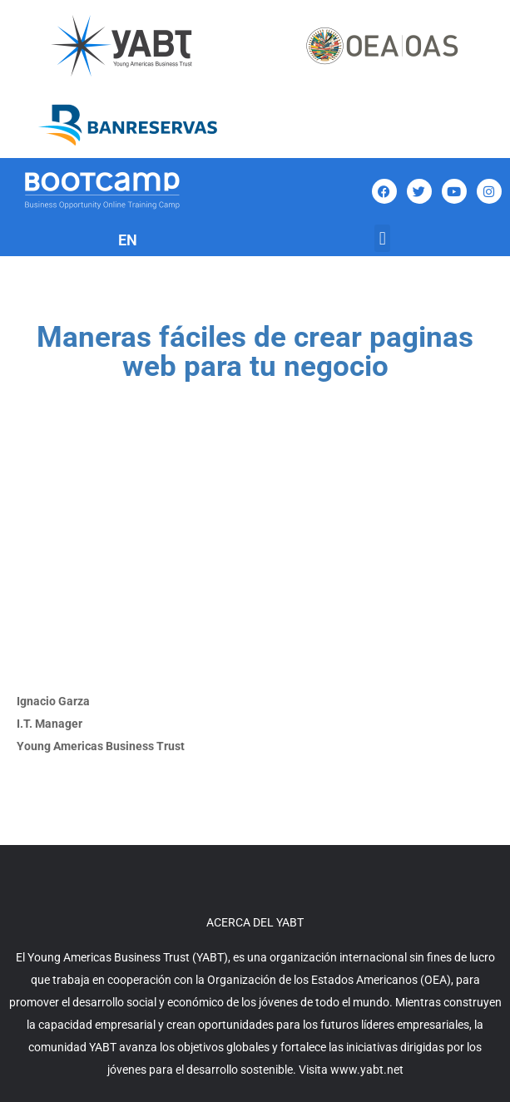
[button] (382, 238)
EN (127, 240)
